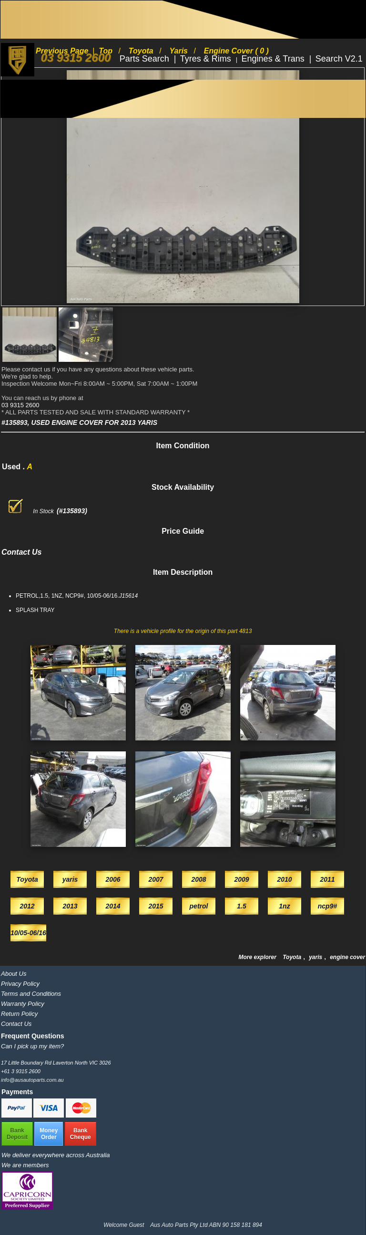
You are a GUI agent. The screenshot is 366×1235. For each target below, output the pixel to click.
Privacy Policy (20, 983)
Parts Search (146, 58)
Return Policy (19, 1013)
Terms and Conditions (31, 993)
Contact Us (16, 1023)
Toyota (293, 957)
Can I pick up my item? (32, 1046)
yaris (316, 957)
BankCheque (80, 1133)
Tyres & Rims (207, 58)
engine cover (347, 957)
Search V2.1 (339, 58)
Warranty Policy (22, 1003)
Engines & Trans (274, 58)
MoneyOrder (49, 1133)
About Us (13, 973)
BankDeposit (17, 1133)
